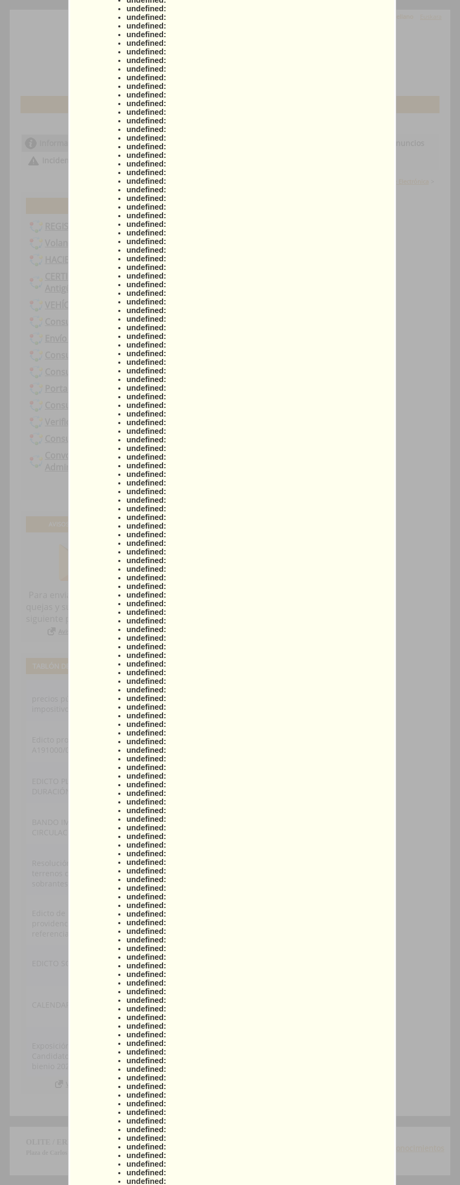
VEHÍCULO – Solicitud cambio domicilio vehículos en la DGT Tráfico (179, 305)
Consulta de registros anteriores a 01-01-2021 (138, 405)
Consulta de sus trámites (284, 143)
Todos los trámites (175, 490)
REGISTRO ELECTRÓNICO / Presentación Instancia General (162, 226)
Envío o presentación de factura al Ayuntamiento (144, 338)
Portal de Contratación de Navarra (115, 388)
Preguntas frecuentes (254, 1079)
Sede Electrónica (406, 181)
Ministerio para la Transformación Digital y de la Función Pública (248, 1038)
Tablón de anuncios (389, 143)
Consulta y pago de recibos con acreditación (135, 322)
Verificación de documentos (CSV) (113, 422)
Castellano (399, 16)
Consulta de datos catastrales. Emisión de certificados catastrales (178, 372)
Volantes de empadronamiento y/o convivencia (141, 243)
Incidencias (62, 160)
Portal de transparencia (254, 937)
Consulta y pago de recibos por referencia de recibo (150, 355)
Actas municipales (222, 589)
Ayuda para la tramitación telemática (253, 565)
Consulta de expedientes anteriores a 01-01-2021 (144, 439)
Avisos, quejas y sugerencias (97, 631)
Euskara (431, 16)
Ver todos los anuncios (98, 1084)
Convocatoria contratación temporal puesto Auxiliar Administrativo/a (151, 461)
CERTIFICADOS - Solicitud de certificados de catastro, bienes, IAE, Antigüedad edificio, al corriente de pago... (175, 282)
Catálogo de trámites (175, 143)
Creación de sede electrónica (239, 577)
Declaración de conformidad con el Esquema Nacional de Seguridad (249, 547)
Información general (76, 143)
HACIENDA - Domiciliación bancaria (116, 260)
